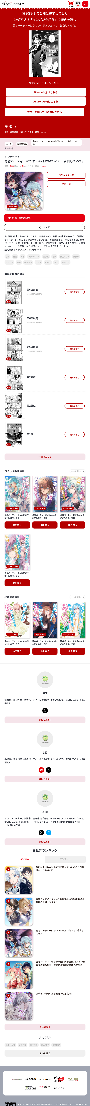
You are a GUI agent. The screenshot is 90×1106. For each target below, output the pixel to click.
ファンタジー (33, 256)
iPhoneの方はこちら (46, 92)
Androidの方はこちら (45, 101)
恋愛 (7, 256)
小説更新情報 (12, 576)
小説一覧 (66, 183)
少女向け (56, 1002)
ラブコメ (9, 262)
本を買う (17, 562)
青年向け (34, 1002)
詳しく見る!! (45, 677)
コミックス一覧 (66, 175)
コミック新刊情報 (15, 471)
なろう (48, 262)
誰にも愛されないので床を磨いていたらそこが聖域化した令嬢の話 (60, 827)
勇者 (15, 256)
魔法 (19, 262)
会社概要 (66, 1095)
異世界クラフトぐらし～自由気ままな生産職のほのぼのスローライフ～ (60, 858)
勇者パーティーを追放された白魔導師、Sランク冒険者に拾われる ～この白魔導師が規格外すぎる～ (60, 921)
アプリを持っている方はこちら (44, 112)
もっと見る (45, 984)
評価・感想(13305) (21, 218)
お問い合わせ (66, 1101)
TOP (24, 1095)
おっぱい (65, 262)
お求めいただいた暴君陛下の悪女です (54, 951)
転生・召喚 (64, 256)
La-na (43, 132)
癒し (56, 262)
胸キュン (28, 262)
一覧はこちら (45, 456)
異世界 (76, 256)
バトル (38, 262)
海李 (12, 132)
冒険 (54, 256)
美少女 (46, 256)
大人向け (45, 1002)
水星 (22, 132)
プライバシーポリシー (24, 1101)
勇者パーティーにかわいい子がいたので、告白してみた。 (60, 890)
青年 (22, 256)
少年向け (22, 1002)
